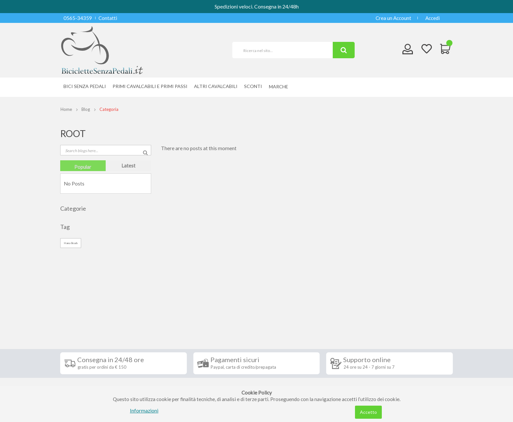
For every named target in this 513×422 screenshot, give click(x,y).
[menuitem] (280, 86)
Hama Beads (71, 243)
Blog (85, 109)
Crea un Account (393, 18)
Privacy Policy (81, 365)
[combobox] (285, 50)
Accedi (432, 18)
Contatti (107, 18)
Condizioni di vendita (88, 336)
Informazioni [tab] (84, 311)
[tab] (83, 165)
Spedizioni (76, 326)
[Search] (344, 50)
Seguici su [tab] (145, 311)
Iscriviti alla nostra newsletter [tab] (305, 311)
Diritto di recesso (84, 346)
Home (66, 109)
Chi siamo (76, 385)
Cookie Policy (80, 375)
